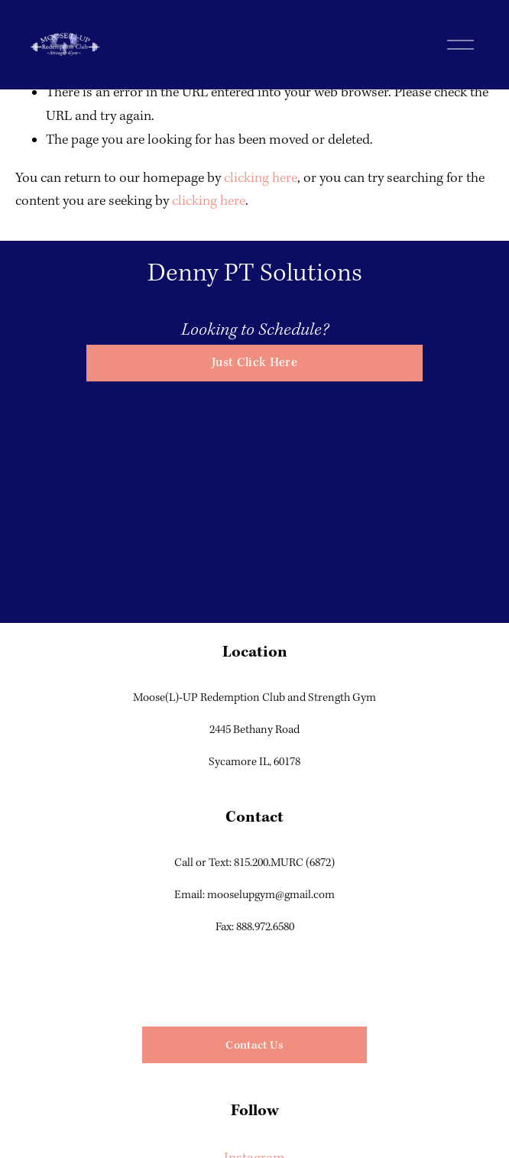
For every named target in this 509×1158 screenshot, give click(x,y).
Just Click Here (254, 363)
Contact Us (254, 1045)
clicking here (260, 178)
